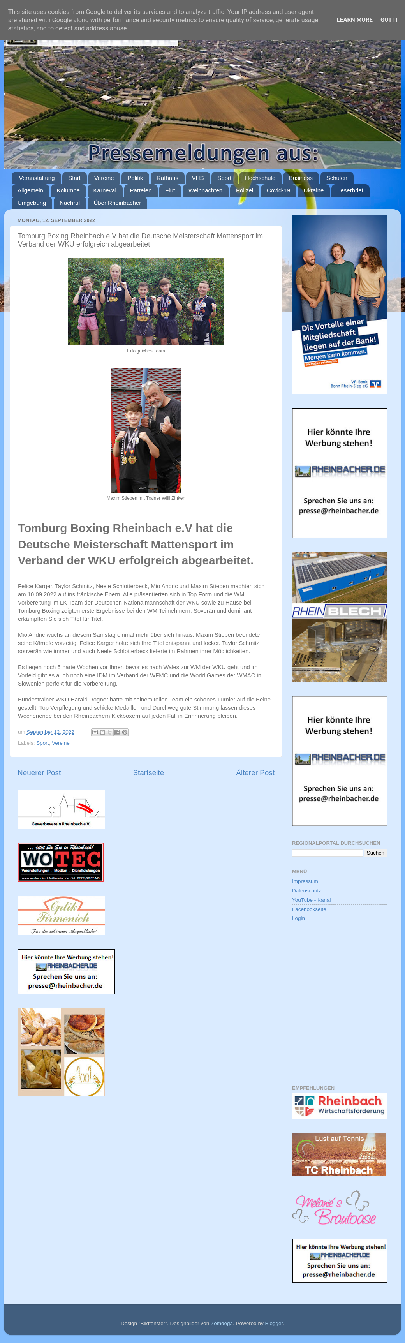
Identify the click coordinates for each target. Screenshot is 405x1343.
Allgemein (30, 190)
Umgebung (32, 202)
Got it (389, 19)
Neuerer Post (39, 772)
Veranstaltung (37, 177)
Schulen (336, 177)
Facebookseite (309, 909)
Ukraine (314, 190)
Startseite (148, 772)
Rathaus (167, 177)
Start (74, 177)
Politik (135, 177)
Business (301, 177)
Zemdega (222, 1323)
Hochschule (260, 177)
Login (298, 918)
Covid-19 (278, 190)
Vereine (104, 177)
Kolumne (68, 190)
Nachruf (70, 202)
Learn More (355, 19)
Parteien (141, 190)
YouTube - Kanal (311, 900)
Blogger (274, 1323)
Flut (170, 190)
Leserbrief (350, 190)
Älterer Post (255, 772)
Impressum (305, 881)
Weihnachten (205, 190)
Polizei (244, 190)
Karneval (104, 190)
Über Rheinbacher (117, 202)
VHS (198, 177)
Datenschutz (306, 891)
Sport (224, 177)
